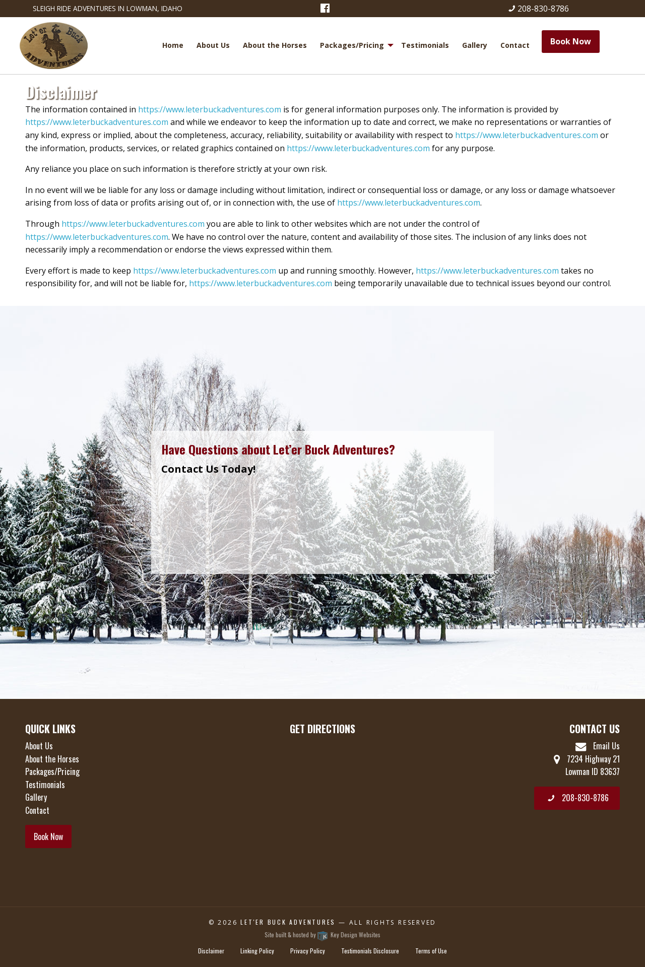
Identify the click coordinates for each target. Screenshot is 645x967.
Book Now (570, 41)
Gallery (474, 45)
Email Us (597, 746)
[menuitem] (174, 45)
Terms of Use (431, 950)
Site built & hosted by (322, 934)
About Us (213, 45)
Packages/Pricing (352, 45)
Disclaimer (211, 950)
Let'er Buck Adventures (288, 922)
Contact (515, 45)
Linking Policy (257, 950)
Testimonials (425, 45)
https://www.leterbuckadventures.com (209, 109)
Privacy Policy (307, 950)
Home (172, 45)
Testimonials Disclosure (370, 950)
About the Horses (275, 45)
